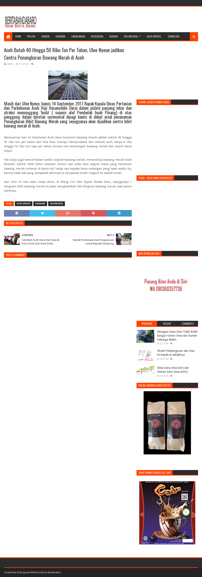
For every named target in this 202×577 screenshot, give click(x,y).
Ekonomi (60, 36)
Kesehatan (97, 36)
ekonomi (40, 204)
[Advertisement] (126, 19)
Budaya (113, 36)
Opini (18, 36)
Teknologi (173, 36)
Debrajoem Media (27, 572)
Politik (31, 36)
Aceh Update (154, 36)
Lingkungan (78, 36)
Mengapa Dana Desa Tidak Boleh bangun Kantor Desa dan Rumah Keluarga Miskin (177, 335)
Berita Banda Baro (50, 572)
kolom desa (56, 204)
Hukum (45, 36)
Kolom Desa (131, 36)
